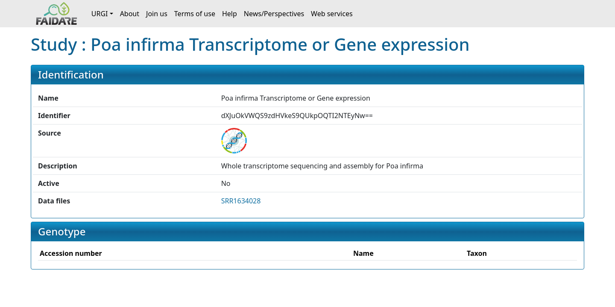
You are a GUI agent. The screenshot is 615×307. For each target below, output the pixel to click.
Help (229, 13)
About (129, 13)
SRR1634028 (241, 201)
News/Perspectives (274, 13)
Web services (332, 13)
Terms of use (194, 13)
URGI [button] (99, 13)
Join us (156, 13)
